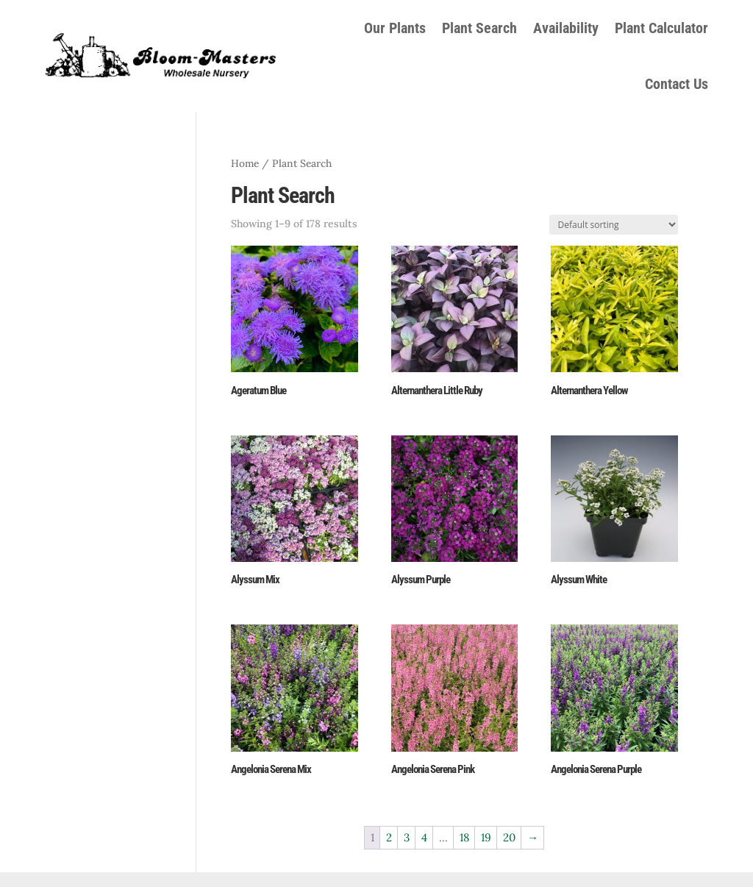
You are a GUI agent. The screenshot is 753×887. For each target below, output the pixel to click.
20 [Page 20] (509, 837)
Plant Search (479, 28)
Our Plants (395, 28)
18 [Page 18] (464, 837)
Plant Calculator (661, 28)
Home (245, 163)
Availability (566, 28)
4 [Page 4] (424, 837)
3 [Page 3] (407, 837)
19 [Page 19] (486, 837)
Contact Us (676, 84)
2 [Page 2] (389, 837)
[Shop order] (613, 225)
